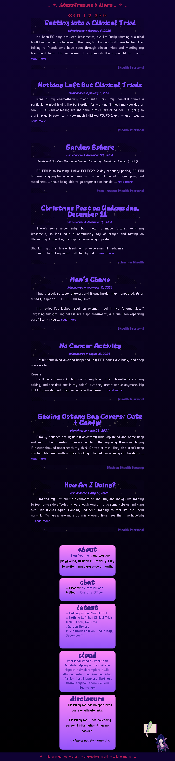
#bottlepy (105, 678)
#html (70, 682)
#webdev (71, 665)
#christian (125, 262)
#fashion (113, 467)
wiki (116, 756)
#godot (70, 669)
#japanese (90, 678)
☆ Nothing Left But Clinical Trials (89, 617)
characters (92, 756)
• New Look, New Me (81, 621)
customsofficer (92, 587)
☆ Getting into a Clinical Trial (86, 613)
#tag (108, 674)
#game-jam (87, 687)
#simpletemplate (89, 669)
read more (38, 58)
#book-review (107, 190)
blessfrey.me (76, 4)
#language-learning (77, 674)
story (75, 756)
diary (50, 756)
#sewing (138, 467)
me (125, 756)
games (63, 756)
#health (123, 67)
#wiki (106, 669)
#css (79, 678)
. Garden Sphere (77, 626)
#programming (89, 665)
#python (82, 682)
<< (70, 15)
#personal (137, 67)
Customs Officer (91, 592)
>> (105, 15)
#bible (106, 665)
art (106, 756)
